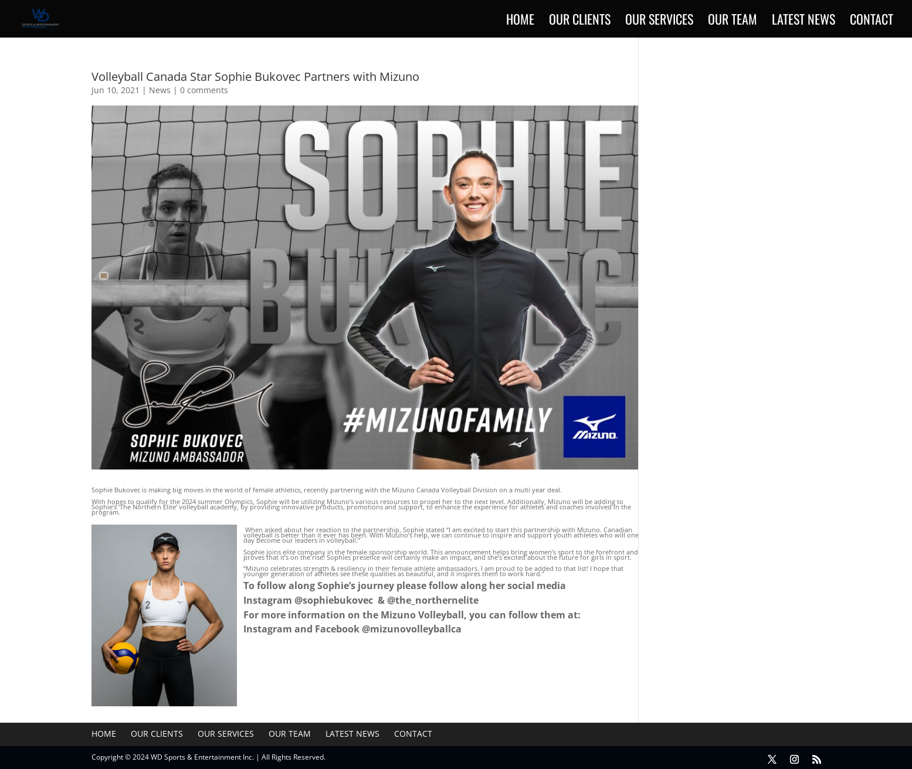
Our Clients (580, 21)
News (160, 90)
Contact (871, 21)
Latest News (803, 21)
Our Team (732, 21)
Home (520, 21)
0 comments (204, 90)
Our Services (659, 21)
